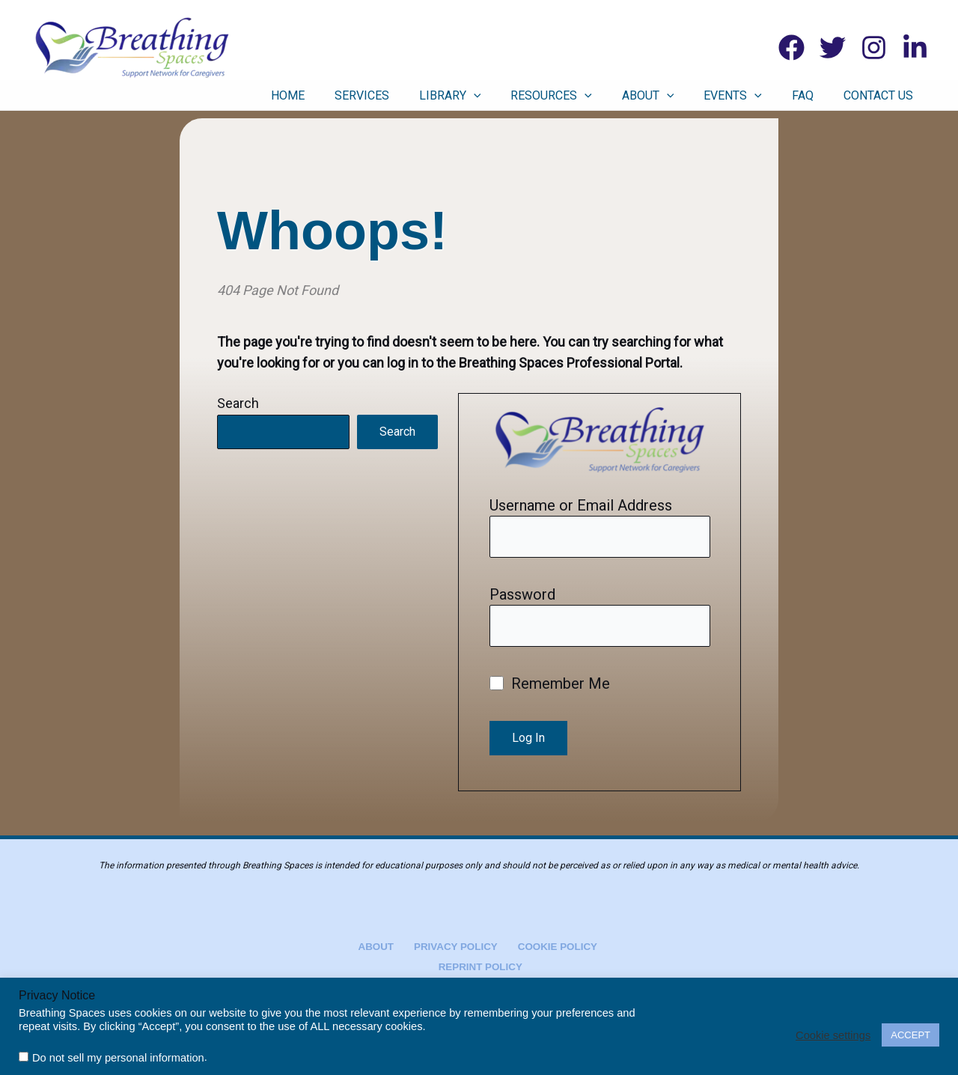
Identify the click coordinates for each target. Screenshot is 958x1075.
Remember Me (550, 687)
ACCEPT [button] (910, 1035)
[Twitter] (833, 47)
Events (762, 96)
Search (238, 403)
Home (374, 95)
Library (514, 96)
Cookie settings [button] (833, 1035)
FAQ (821, 95)
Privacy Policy (453, 945)
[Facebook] (791, 47)
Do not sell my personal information (118, 1058)
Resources (603, 96)
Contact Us (886, 95)
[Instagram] (874, 47)
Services (436, 95)
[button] (537, 96)
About (689, 96)
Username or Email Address (580, 505)
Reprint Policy (481, 966)
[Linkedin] (915, 47)
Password (522, 596)
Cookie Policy (549, 945)
